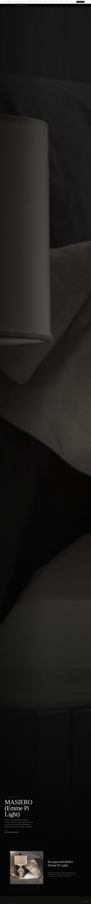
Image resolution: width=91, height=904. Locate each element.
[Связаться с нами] (86, 901)
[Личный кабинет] (73, 1)
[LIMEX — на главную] (8, 2)
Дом (24, 1)
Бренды (45, 1)
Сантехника (29, 1)
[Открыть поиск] (71, 1)
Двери (41, 1)
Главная (8, 5)
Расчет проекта (80, 1)
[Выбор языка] (67, 1)
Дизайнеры (51, 1)
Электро (35, 1)
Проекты (62, 1)
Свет (15, 1)
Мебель (19, 1)
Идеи (57, 1)
